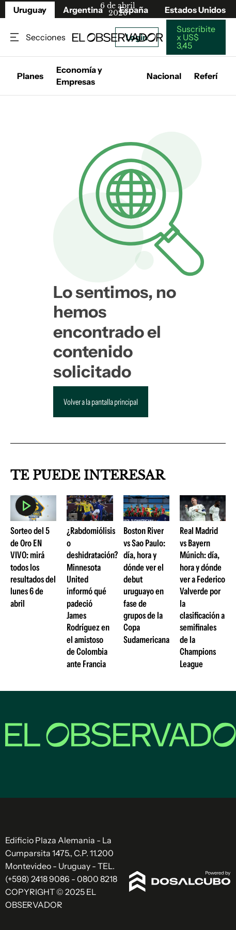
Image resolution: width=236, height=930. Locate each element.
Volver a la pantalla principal (101, 402)
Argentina (83, 10)
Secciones (15, 37)
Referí (205, 76)
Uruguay (29, 10)
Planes (30, 76)
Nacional (164, 76)
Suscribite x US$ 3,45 (196, 37)
